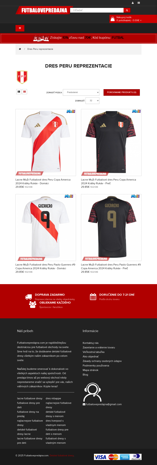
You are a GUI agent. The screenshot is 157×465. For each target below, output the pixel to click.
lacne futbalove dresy (29, 398)
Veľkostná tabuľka (93, 352)
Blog (85, 374)
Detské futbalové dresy (62, 455)
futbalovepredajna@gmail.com (104, 404)
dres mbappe (53, 398)
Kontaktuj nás (91, 343)
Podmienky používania (96, 365)
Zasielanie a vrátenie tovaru (99, 347)
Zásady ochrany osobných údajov (102, 361)
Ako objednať (91, 356)
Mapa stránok (90, 370)
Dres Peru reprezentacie (40, 49)
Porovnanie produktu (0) (121, 92)
